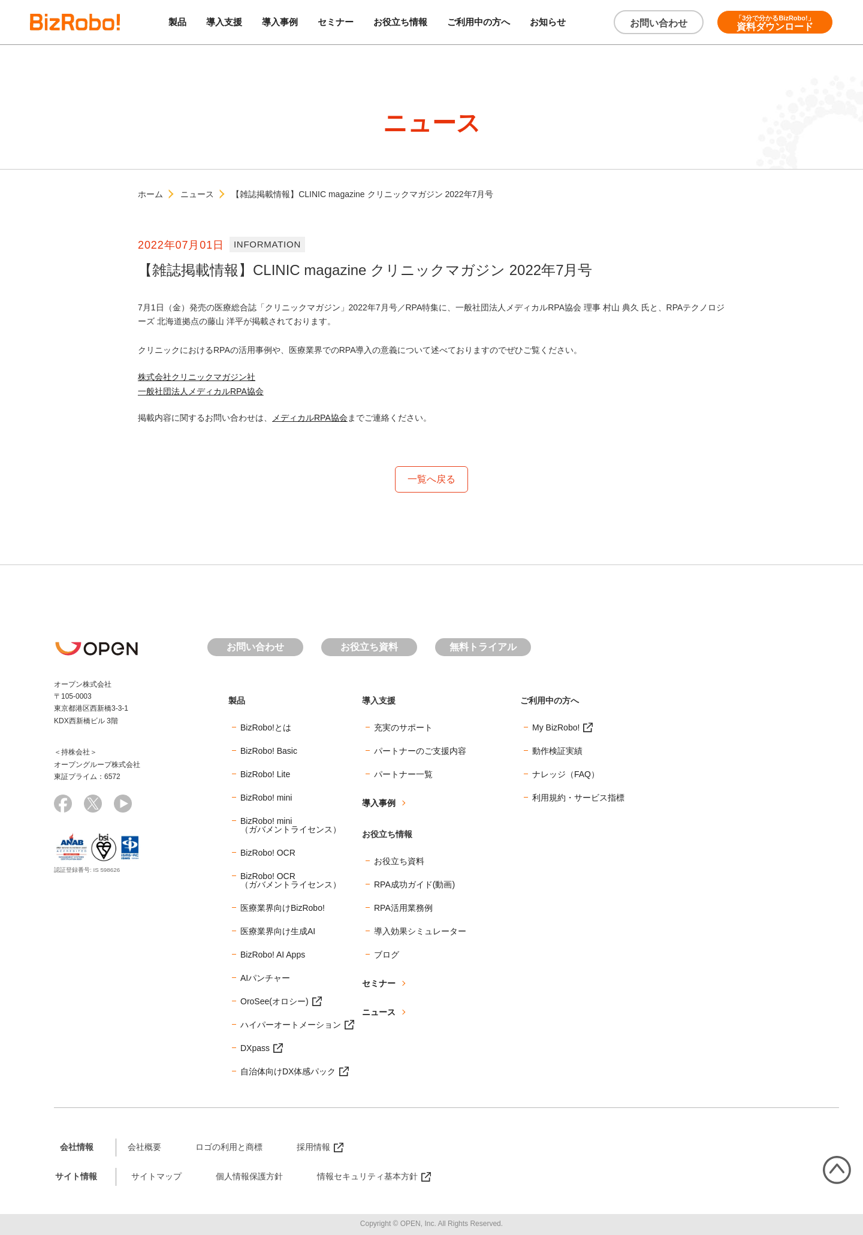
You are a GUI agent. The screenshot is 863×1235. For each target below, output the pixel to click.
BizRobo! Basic (268, 751)
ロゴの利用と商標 (228, 1147)
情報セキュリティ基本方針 (367, 1176)
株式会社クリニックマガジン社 (196, 377)
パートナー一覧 (403, 774)
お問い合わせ (658, 23)
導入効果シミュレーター (420, 931)
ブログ (386, 954)
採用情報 (313, 1147)
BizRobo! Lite (265, 774)
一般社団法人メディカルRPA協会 (201, 391)
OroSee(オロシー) (274, 1001)
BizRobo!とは (265, 727)
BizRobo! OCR (267, 852)
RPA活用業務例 (403, 908)
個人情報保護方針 (249, 1176)
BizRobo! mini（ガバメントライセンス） (290, 825)
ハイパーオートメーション (290, 1024)
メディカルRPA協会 (310, 417)
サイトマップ (156, 1176)
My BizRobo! (556, 727)
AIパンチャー (265, 978)
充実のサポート (403, 727)
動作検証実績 (557, 751)
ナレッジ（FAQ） (565, 774)
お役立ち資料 (369, 647)
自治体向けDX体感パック (288, 1071)
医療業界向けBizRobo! (282, 908)
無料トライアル (483, 647)
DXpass (255, 1048)
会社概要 (144, 1147)
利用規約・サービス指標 (578, 797)
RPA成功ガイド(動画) (414, 884)
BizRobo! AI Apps (272, 954)
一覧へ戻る (431, 479)
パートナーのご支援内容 (420, 751)
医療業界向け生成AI (277, 931)
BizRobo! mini (266, 797)
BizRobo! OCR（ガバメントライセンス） (290, 880)
